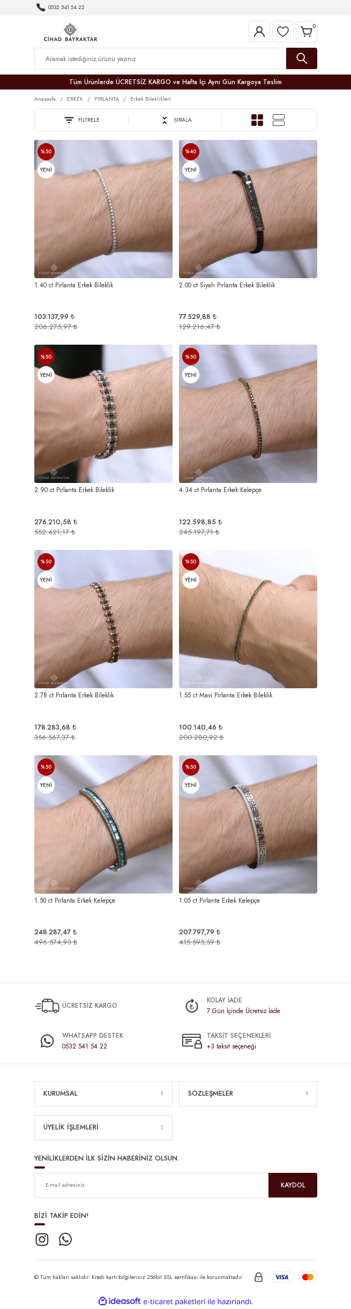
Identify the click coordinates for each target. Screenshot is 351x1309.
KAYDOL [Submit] (293, 1184)
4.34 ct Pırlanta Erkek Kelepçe (220, 489)
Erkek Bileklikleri (150, 99)
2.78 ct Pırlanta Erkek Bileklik (74, 695)
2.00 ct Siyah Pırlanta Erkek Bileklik (227, 284)
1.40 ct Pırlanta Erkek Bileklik (73, 284)
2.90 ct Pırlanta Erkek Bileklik (74, 489)
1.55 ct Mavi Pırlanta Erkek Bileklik (225, 695)
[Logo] (70, 31)
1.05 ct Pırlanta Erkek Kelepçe (219, 900)
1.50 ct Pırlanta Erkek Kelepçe (74, 900)
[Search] (175, 58)
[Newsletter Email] (175, 1185)
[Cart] (306, 31)
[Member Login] (259, 31)
